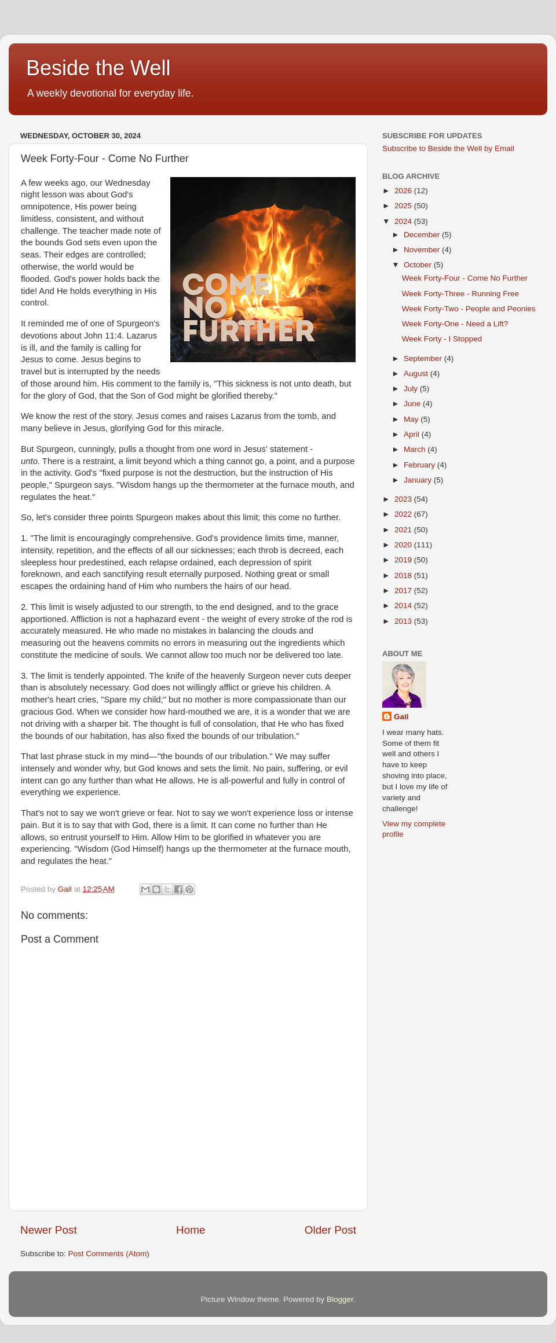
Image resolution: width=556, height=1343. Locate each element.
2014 (404, 605)
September (424, 358)
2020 (404, 544)
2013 (404, 621)
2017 (404, 590)
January (419, 480)
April (413, 434)
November (423, 249)
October (419, 264)
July (412, 388)
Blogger (340, 1299)
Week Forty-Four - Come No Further (465, 278)
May (412, 419)
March (415, 449)
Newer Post (48, 1230)
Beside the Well (98, 68)
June (413, 403)
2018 (404, 575)
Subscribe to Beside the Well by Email (448, 148)
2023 (404, 499)
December (423, 234)
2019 (404, 559)
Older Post (330, 1230)
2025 (404, 205)
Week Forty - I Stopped (442, 338)
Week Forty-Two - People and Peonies (469, 308)
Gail (401, 716)
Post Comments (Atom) (108, 1253)
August (417, 373)
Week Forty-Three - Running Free (460, 293)
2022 (404, 514)
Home (190, 1230)
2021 (404, 529)
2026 (404, 190)
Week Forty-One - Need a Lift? (455, 323)
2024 (404, 221)
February (420, 465)
